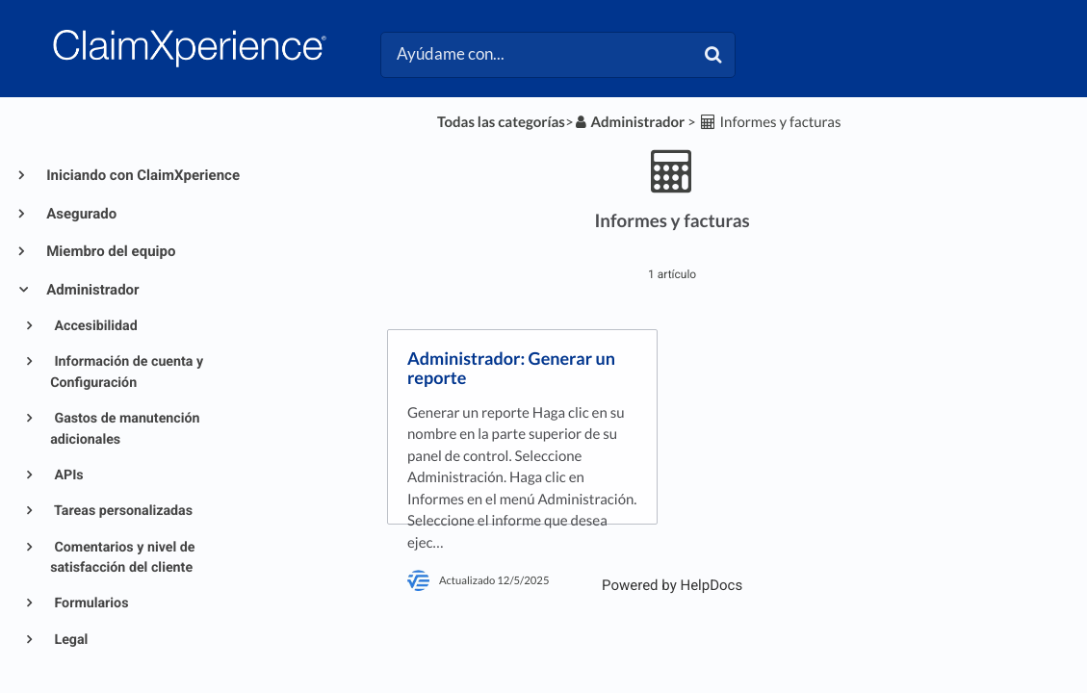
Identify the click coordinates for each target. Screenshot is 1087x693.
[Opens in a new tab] (672, 585)
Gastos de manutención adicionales (124, 429)
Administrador (91, 289)
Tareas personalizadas (122, 511)
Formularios (90, 603)
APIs (67, 475)
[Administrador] (630, 122)
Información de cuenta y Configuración (126, 372)
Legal (70, 640)
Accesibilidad (94, 326)
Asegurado (79, 213)
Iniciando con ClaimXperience (141, 175)
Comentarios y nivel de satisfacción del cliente (122, 558)
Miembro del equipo (109, 251)
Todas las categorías (501, 122)
